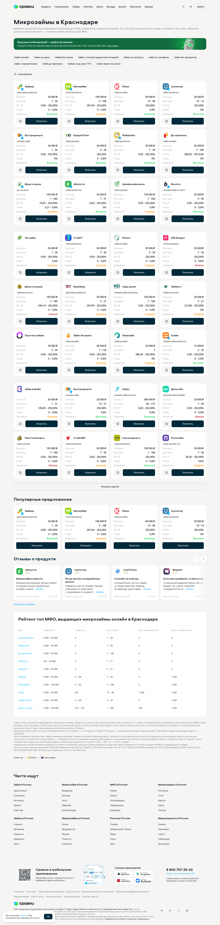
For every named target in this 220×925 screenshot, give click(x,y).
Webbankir (23, 645)
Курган (161, 800)
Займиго (22, 669)
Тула (112, 843)
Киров (113, 790)
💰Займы (32, 757)
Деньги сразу (25, 708)
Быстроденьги (25, 637)
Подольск (19, 834)
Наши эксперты (54, 896)
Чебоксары (164, 838)
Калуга (113, 795)
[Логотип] (84, 903)
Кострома (163, 790)
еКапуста (31, 569)
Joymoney (80, 569)
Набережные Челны (120, 829)
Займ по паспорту (133, 57)
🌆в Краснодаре (48, 757)
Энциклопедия (21, 896)
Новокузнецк (116, 805)
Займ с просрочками (25, 63)
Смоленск (67, 843)
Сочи (160, 795)
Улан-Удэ (18, 810)
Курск (161, 805)
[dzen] (187, 910)
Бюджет (177, 569)
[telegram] (161, 910)
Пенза (65, 824)
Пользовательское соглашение (97, 891)
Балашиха (19, 829)
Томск (113, 838)
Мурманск (19, 838)
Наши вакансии (72, 896)
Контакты (31, 891)
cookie (23, 915)
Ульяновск (163, 829)
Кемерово (115, 810)
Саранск (18, 824)
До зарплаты (25, 653)
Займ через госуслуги (109, 63)
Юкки (21, 692)
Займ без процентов (185, 57)
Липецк (162, 810)
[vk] (170, 910)
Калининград (69, 810)
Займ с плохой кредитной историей (98, 57)
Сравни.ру (18, 757)
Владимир (67, 790)
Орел (16, 843)
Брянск (17, 805)
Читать (39, 588)
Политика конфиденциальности (132, 891)
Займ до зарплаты (52, 63)
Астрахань (19, 795)
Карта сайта (37, 896)
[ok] (178, 910)
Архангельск (20, 790)
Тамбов (114, 824)
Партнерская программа (51, 891)
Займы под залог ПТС (79, 63)
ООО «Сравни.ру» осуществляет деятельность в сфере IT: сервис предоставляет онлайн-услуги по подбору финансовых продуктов (73, 909)
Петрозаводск (117, 800)
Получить (41, 121)
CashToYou (130, 569)
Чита (64, 800)
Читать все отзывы (24, 604)
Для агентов (72, 891)
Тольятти (66, 838)
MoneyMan (24, 684)
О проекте (19, 891)
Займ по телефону (159, 57)
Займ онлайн (21, 57)
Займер (22, 676)
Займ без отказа (64, 57)
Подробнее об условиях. (115, 919)
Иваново (66, 805)
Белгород (19, 800)
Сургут (161, 834)
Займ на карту (42, 57)
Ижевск (162, 824)
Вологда (66, 795)
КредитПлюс (25, 700)
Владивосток (68, 829)
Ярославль (163, 843)
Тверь (113, 834)
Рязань (65, 834)
